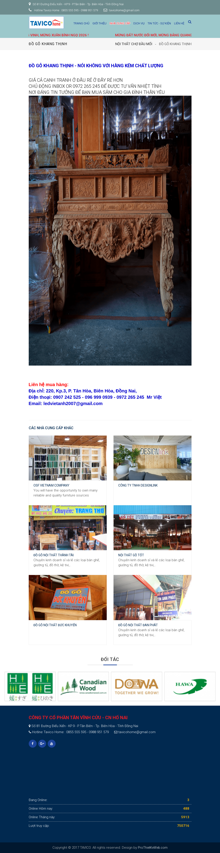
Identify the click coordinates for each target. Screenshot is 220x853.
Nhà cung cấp (120, 23)
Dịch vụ (138, 23)
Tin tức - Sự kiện (159, 23)
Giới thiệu (99, 23)
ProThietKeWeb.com (153, 847)
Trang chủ (81, 23)
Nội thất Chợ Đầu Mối (133, 44)
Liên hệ (179, 23)
